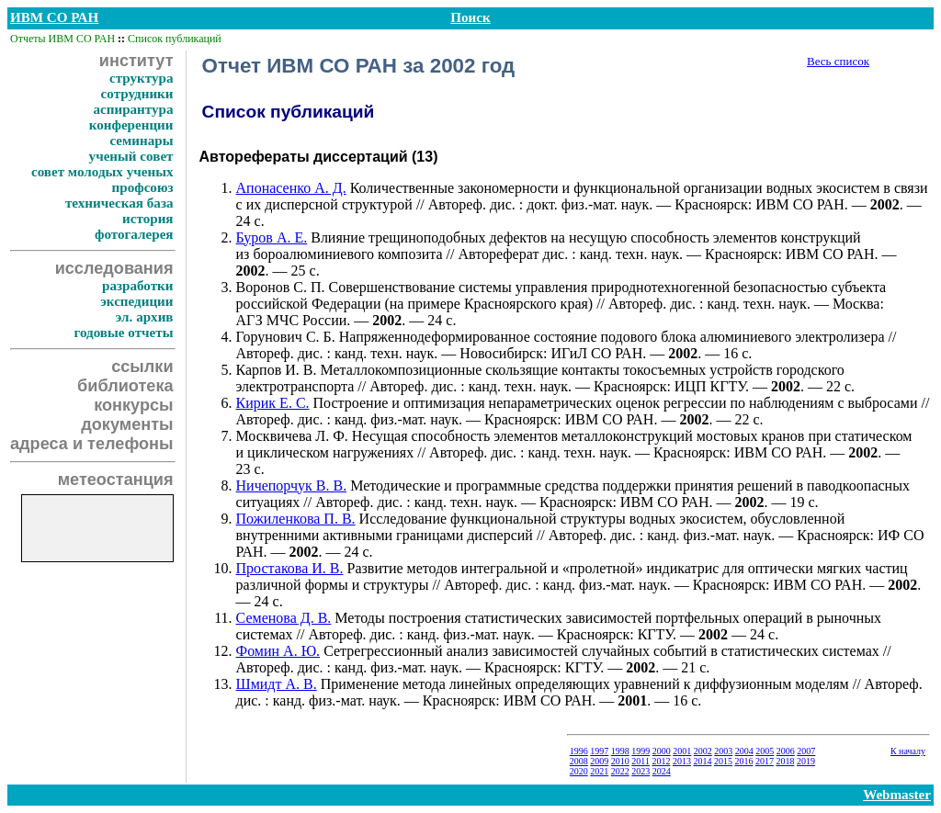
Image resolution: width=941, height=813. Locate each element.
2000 (661, 751)
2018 (785, 761)
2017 (764, 761)
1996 (579, 751)
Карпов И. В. (276, 370)
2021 (599, 771)
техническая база (119, 203)
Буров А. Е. (272, 237)
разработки (138, 285)
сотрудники (137, 93)
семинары (141, 140)
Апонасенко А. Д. (291, 188)
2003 (723, 751)
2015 (723, 761)
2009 (599, 761)
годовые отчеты (123, 332)
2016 (743, 761)
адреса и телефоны (92, 444)
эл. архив (145, 317)
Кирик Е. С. (273, 403)
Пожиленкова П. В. (296, 518)
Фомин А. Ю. (278, 651)
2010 (620, 761)
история (147, 218)
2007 (806, 751)
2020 (579, 771)
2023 (640, 771)
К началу (907, 751)
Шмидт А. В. (276, 684)
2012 (661, 761)
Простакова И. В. (290, 568)
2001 (682, 751)
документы (127, 424)
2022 (620, 771)
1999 (640, 751)
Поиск (470, 17)
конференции (131, 125)
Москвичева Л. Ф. (292, 436)
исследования (114, 268)
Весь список (838, 61)
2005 (764, 751)
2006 (786, 751)
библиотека (125, 386)
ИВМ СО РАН (54, 17)
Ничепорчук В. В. (291, 485)
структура (141, 78)
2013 (682, 761)
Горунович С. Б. (285, 336)
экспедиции (136, 301)
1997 (599, 751)
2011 (640, 761)
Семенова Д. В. (284, 618)
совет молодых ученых (102, 171)
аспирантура (133, 109)
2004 (744, 751)
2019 (806, 761)
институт (136, 60)
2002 (703, 751)
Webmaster (897, 794)
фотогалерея (134, 234)
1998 (620, 751)
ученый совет (131, 156)
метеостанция (116, 479)
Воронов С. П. (280, 287)
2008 (579, 761)
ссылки (142, 366)
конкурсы (133, 405)
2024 (661, 771)
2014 (702, 761)
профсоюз (143, 187)
